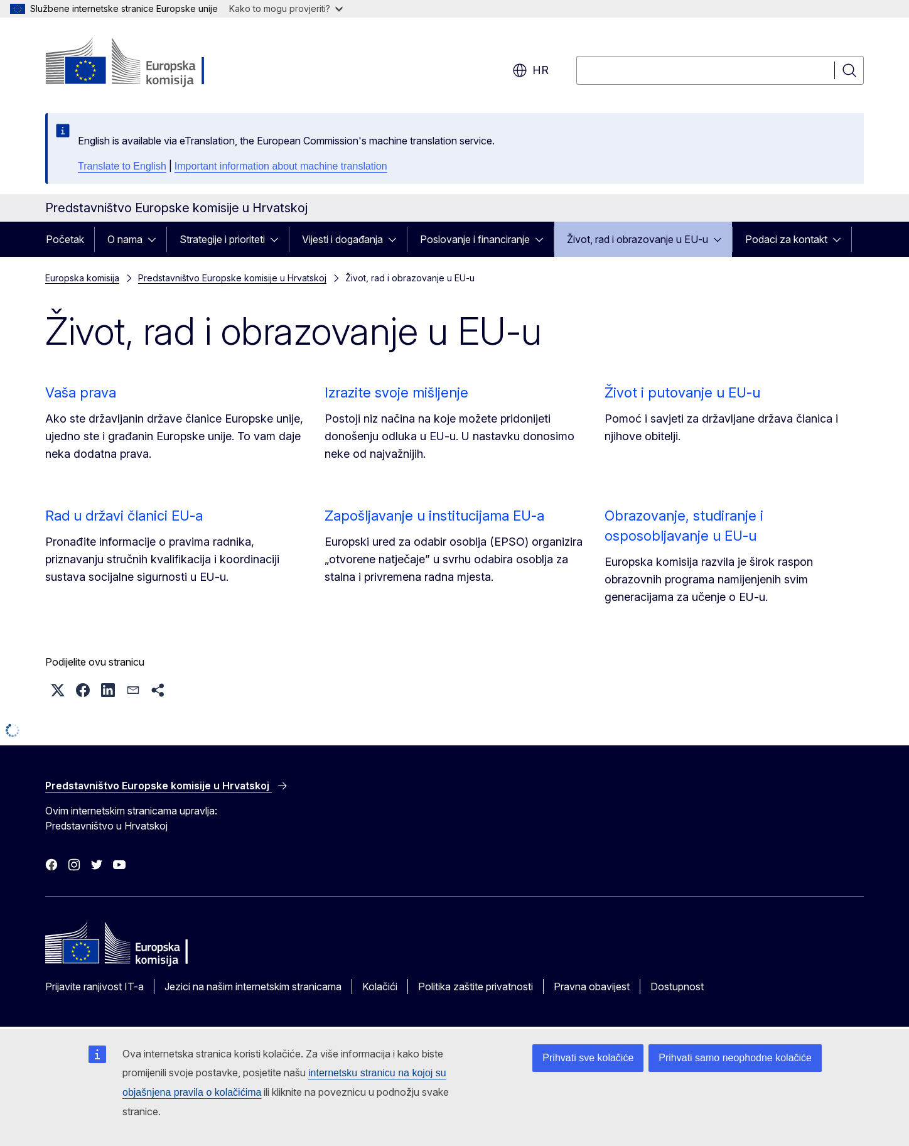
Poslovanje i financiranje (475, 239)
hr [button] (530, 70)
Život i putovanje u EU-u (682, 392)
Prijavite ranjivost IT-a (94, 986)
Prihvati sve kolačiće (587, 1057)
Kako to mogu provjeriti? (286, 8)
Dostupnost (677, 986)
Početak (65, 239)
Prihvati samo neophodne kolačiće (735, 1057)
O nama (125, 239)
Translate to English (122, 166)
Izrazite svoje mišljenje (396, 392)
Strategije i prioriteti (222, 239)
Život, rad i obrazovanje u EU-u (637, 239)
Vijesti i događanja (342, 239)
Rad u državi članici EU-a (124, 515)
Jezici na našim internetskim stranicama (253, 986)
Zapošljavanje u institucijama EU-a (434, 515)
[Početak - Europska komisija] (146, 63)
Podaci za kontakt (786, 239)
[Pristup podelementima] (155, 239)
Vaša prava (80, 392)
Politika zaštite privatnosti (475, 986)
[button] (58, 690)
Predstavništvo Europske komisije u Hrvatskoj (232, 278)
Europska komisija (82, 278)
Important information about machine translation (281, 166)
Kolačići (379, 986)
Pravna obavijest (592, 986)
